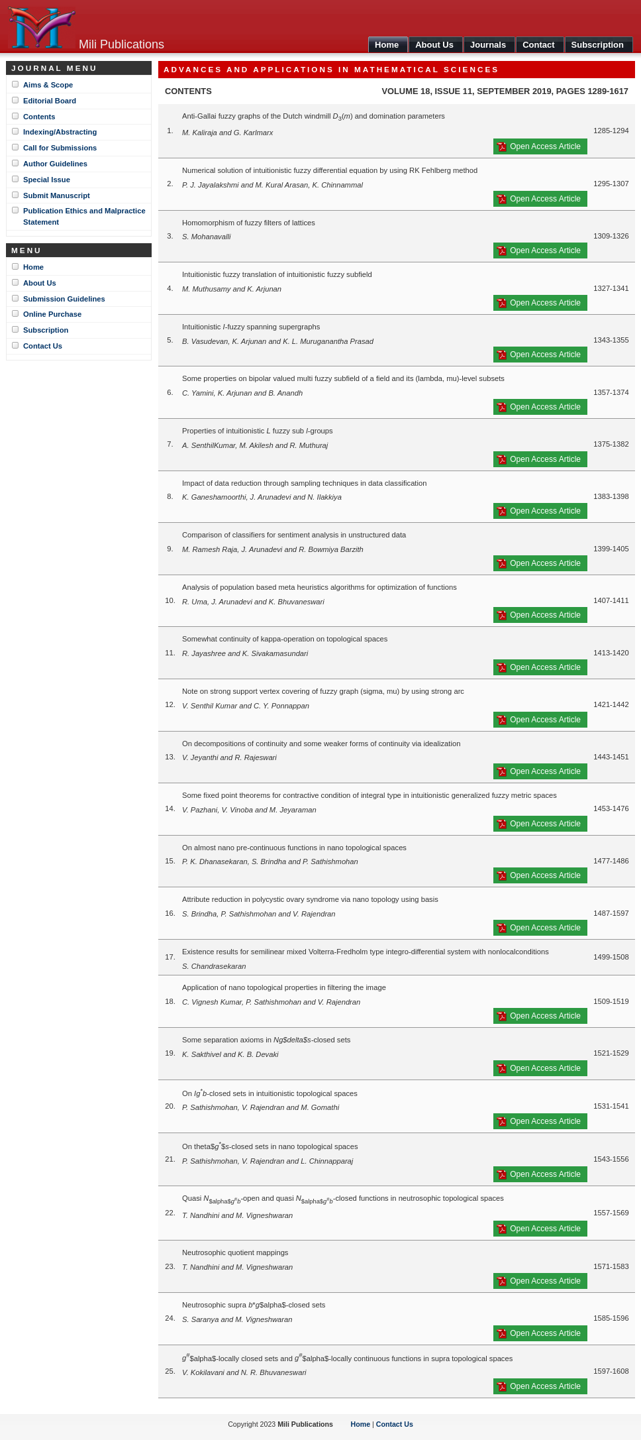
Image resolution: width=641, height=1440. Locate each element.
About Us (39, 283)
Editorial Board (49, 101)
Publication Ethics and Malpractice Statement (84, 216)
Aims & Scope (48, 85)
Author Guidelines (55, 164)
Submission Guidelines (64, 299)
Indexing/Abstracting (60, 132)
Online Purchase (52, 314)
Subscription (45, 330)
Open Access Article (545, 146)
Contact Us (42, 346)
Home (33, 267)
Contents (39, 117)
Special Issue (46, 180)
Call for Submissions (60, 148)
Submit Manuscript (56, 195)
